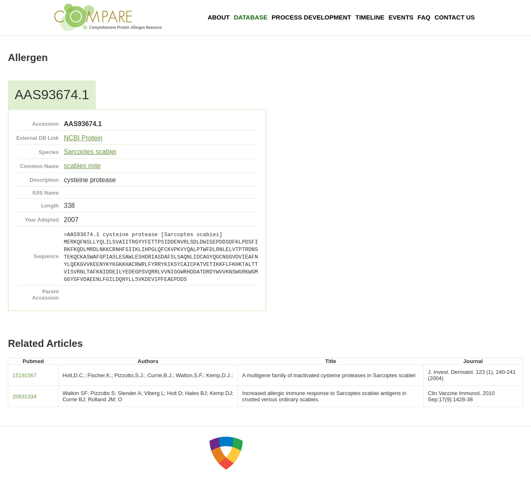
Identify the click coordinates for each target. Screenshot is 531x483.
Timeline (370, 17)
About (218, 17)
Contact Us (454, 17)
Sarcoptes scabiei (90, 151)
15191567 (24, 375)
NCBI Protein (83, 137)
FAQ (424, 17)
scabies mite (82, 165)
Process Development (311, 17)
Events (401, 17)
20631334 (24, 396)
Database (251, 17)
